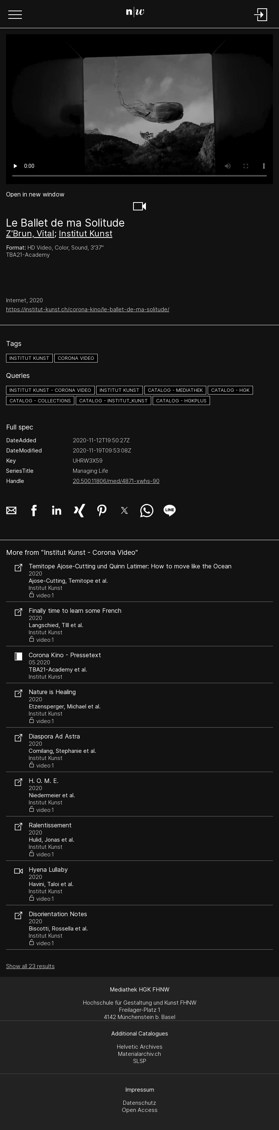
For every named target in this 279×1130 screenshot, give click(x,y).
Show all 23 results (30, 966)
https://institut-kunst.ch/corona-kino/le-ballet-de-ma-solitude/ (87, 309)
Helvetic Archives (139, 1046)
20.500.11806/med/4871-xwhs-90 (116, 480)
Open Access (140, 1109)
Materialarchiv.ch (139, 1053)
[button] (15, 15)
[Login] (261, 21)
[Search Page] (138, 13)
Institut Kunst (85, 233)
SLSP (139, 1061)
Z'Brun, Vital (30, 233)
